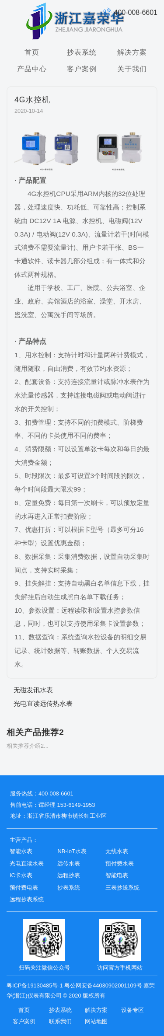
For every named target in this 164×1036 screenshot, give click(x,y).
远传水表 (68, 863)
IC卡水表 (21, 875)
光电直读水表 (27, 863)
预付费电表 (24, 887)
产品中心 (32, 69)
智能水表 (21, 851)
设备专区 (132, 1010)
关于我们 (132, 69)
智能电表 (116, 875)
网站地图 (96, 1021)
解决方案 (132, 52)
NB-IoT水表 (72, 851)
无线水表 (116, 851)
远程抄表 (68, 875)
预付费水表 (119, 863)
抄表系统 (82, 52)
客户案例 (82, 69)
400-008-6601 (130, 12)
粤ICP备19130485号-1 (35, 985)
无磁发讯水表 (33, 690)
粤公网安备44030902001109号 (102, 985)
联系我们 (60, 1021)
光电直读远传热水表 (43, 703)
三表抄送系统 (122, 887)
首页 (31, 52)
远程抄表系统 (27, 899)
